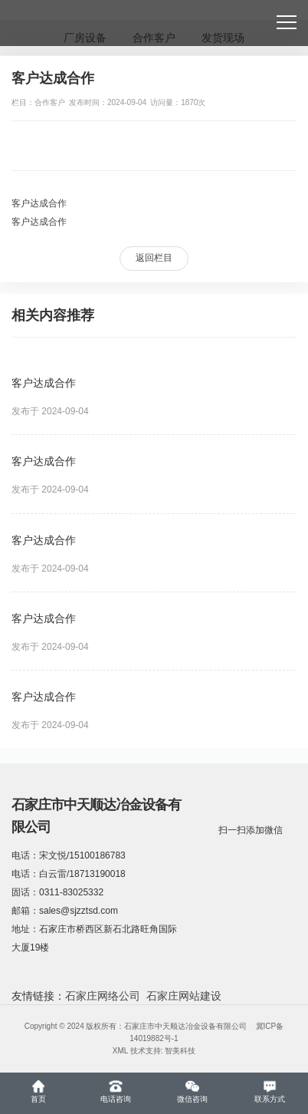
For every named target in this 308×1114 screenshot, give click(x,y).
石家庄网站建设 (183, 996)
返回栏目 (154, 257)
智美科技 (180, 1050)
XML (120, 1050)
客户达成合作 (39, 203)
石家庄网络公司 (102, 996)
